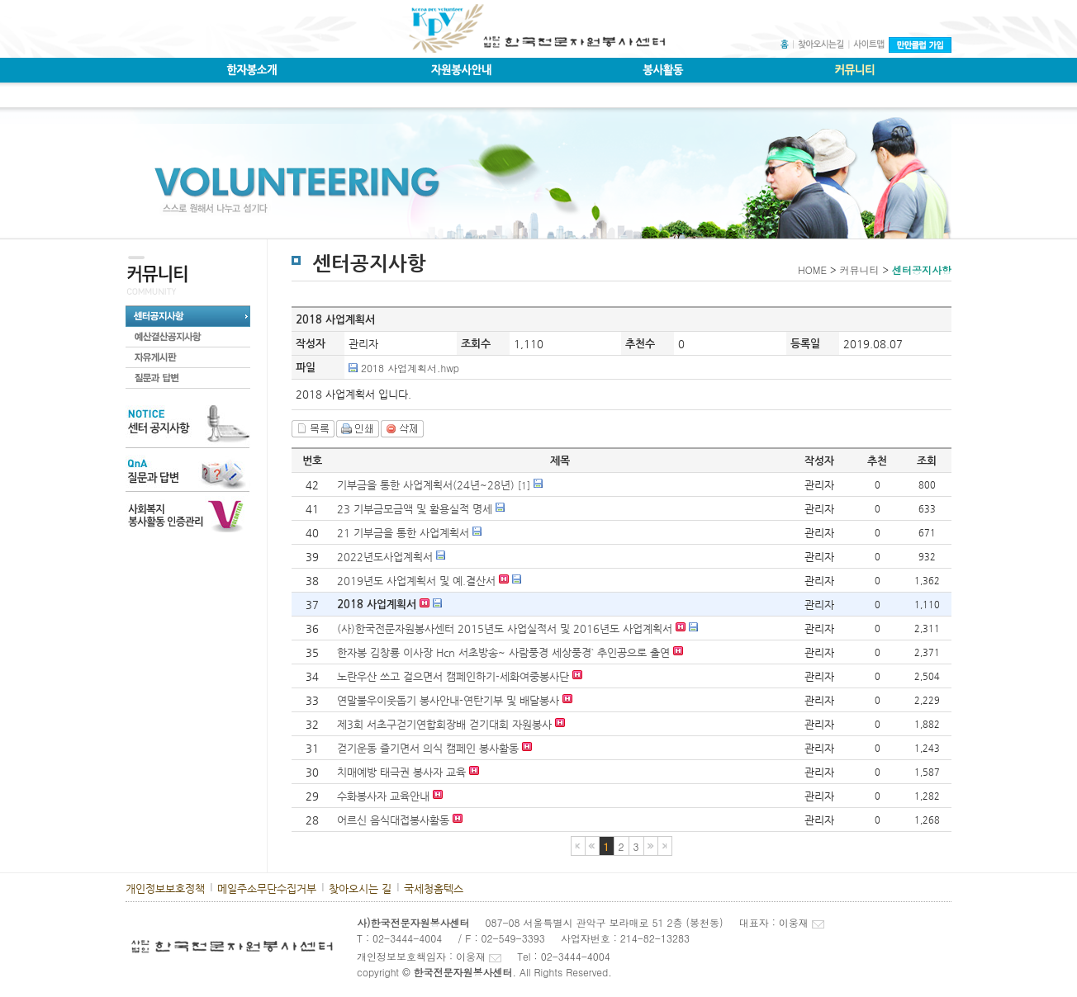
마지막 (664, 846)
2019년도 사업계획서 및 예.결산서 (416, 580)
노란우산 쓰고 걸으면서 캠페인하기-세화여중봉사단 (453, 676)
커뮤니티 (859, 269)
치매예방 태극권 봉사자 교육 (401, 772)
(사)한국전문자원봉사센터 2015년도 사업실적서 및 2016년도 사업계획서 (504, 628)
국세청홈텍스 (433, 888)
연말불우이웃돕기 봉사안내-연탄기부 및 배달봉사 (448, 700)
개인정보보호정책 (165, 888)
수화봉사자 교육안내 (383, 796)
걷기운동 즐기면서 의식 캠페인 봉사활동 (428, 748)
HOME (812, 269)
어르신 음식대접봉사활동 (393, 820)
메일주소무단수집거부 (266, 888)
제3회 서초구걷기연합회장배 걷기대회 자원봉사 (444, 724)
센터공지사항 (921, 269)
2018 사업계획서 (376, 604)
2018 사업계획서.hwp (410, 368)
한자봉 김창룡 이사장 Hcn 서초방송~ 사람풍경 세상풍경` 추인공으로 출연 (505, 652)
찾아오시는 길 (360, 888)
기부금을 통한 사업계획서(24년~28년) (426, 485)
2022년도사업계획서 (386, 556)
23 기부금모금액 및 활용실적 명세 (414, 509)
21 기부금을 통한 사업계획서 (403, 533)
